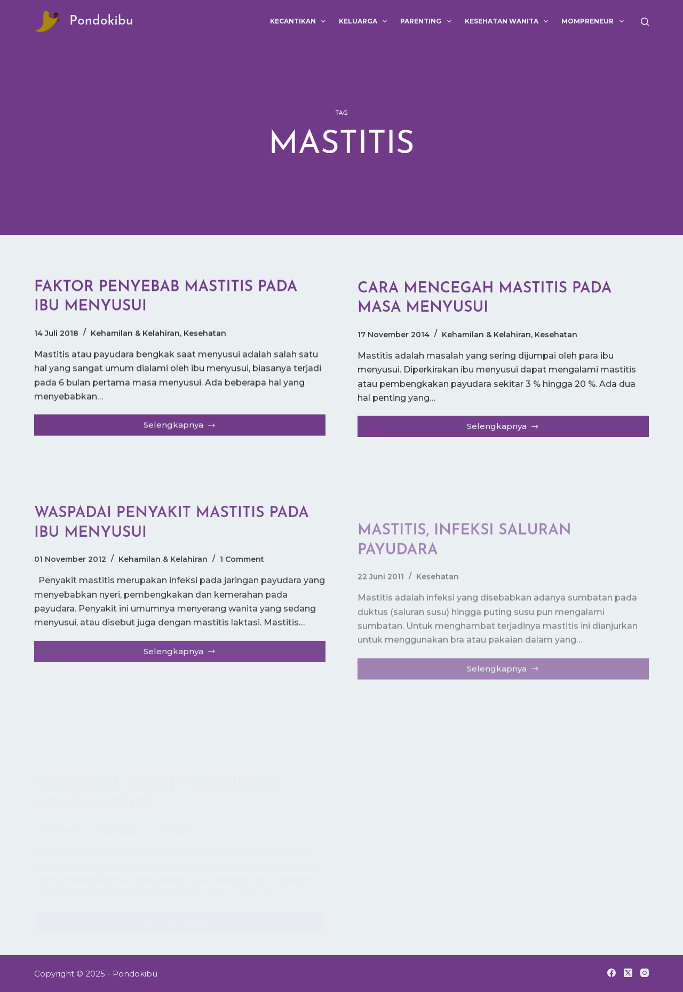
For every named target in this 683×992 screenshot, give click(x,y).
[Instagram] (644, 973)
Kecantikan (300, 21)
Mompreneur (594, 21)
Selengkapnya (183, 428)
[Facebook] (611, 973)
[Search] (645, 22)
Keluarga (365, 21)
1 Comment (242, 566)
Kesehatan (205, 333)
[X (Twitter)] (628, 973)
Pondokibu (101, 21)
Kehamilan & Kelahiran (135, 333)
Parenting (427, 21)
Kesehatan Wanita (508, 21)
